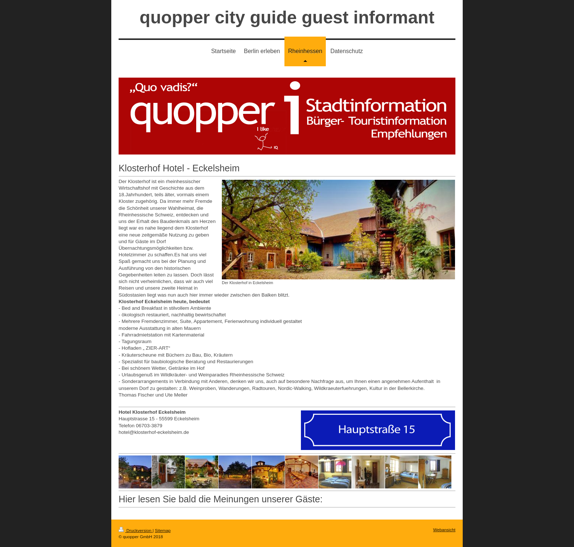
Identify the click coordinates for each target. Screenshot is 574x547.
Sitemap (163, 530)
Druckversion (136, 530)
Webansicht (444, 529)
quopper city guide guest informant (286, 17)
